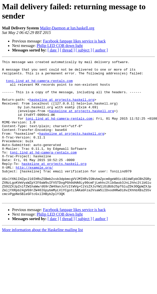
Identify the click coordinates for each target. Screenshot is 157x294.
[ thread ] (67, 50)
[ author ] (100, 50)
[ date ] (53, 50)
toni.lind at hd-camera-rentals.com (39, 85)
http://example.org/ (34, 189)
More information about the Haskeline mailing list (42, 258)
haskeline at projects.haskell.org (61, 108)
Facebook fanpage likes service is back (74, 41)
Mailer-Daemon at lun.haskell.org (67, 28)
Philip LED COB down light (60, 45)
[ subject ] (84, 50)
